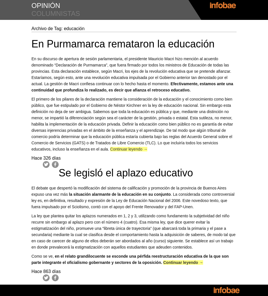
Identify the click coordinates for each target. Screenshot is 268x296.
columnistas (55, 13)
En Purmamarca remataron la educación (122, 44)
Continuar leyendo (129, 149)
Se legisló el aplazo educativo (126, 173)
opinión (45, 5)
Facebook (55, 164)
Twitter (46, 164)
